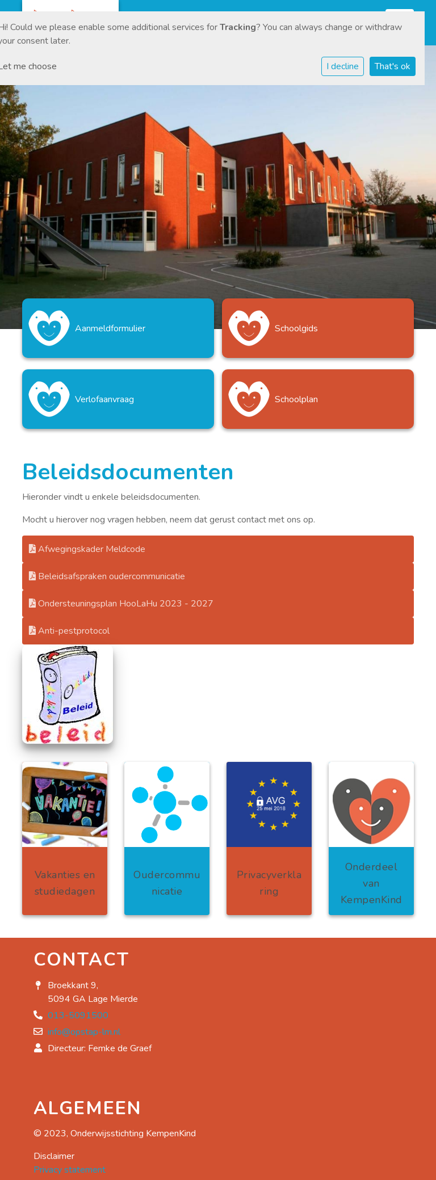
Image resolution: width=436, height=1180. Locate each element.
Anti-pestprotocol (69, 631)
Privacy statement (69, 1170)
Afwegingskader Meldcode (87, 549)
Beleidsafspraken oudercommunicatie (107, 576)
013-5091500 (78, 1015)
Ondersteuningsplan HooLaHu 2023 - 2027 (121, 603)
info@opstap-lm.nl (84, 1032)
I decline (342, 66)
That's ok (392, 66)
